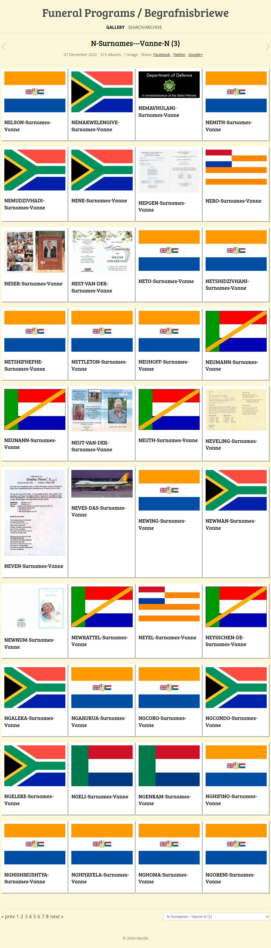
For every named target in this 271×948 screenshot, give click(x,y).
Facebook (161, 54)
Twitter (179, 54)
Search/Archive (145, 27)
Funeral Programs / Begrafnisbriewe (135, 12)
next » (56, 916)
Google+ (195, 54)
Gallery (115, 27)
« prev (8, 916)
